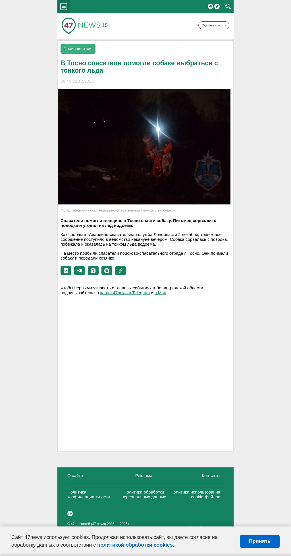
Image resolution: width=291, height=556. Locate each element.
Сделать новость (213, 25)
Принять (260, 541)
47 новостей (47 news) (88, 524)
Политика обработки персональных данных (144, 494)
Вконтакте (210, 6)
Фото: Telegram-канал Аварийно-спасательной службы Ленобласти (118, 210)
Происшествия (78, 48)
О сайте (75, 475)
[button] (66, 270)
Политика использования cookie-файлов (195, 494)
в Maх (160, 292)
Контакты (211, 475)
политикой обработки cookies (134, 545)
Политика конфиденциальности (88, 494)
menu (63, 6)
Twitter (217, 6)
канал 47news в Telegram (125, 292)
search (228, 6)
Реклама (143, 475)
